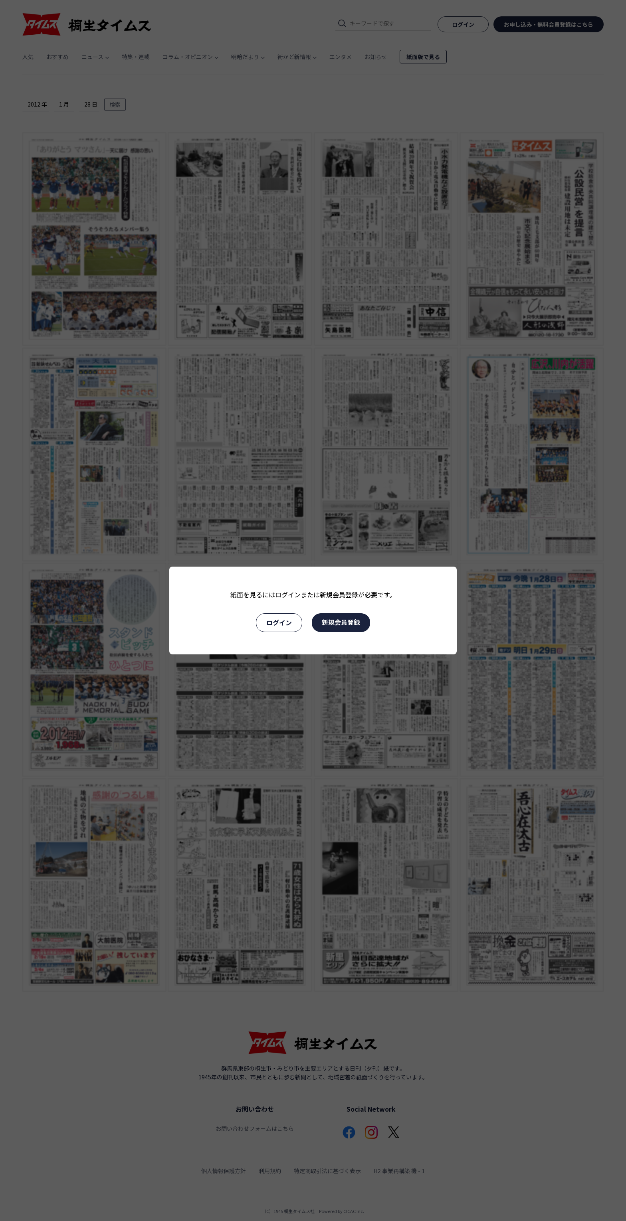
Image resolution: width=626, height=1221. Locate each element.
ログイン (279, 622)
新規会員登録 (341, 622)
